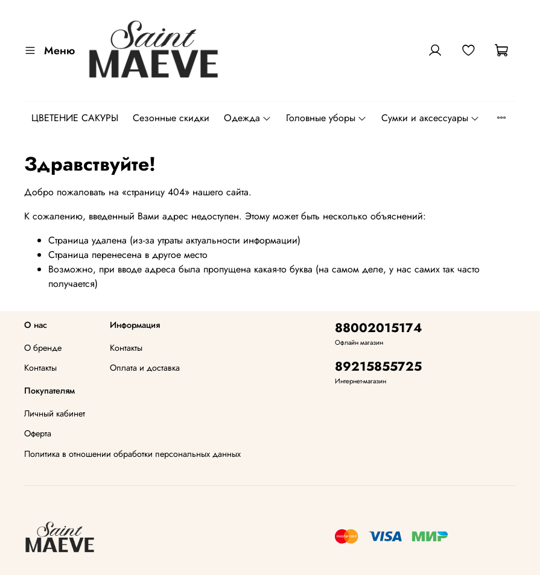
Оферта (37, 433)
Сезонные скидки (171, 118)
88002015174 (378, 328)
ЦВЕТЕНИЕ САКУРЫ (74, 118)
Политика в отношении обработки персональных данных (132, 454)
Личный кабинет (54, 413)
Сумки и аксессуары (430, 118)
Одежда (248, 118)
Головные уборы (326, 118)
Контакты (40, 368)
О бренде (43, 348)
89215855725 (378, 366)
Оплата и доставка (145, 368)
